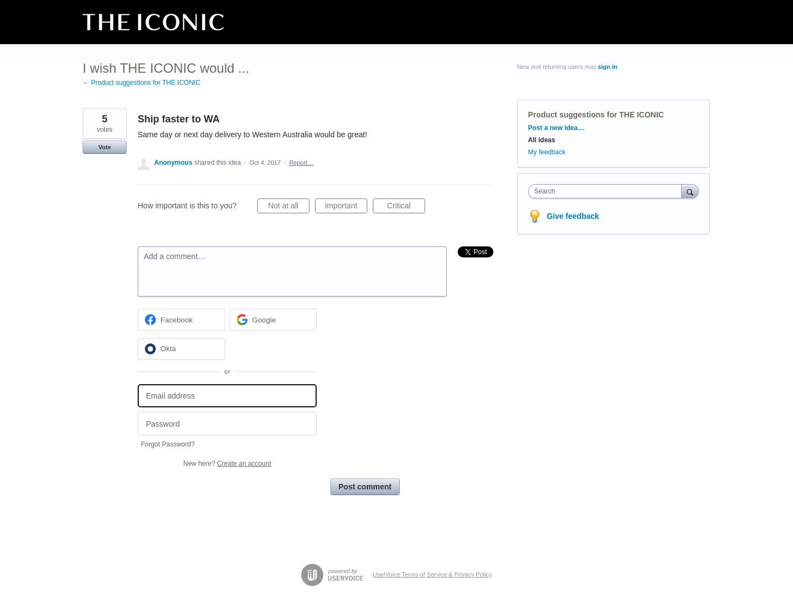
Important (346, 207)
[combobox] (608, 191)
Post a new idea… (556, 128)
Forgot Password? (167, 444)
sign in (607, 66)
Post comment (365, 486)
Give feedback (573, 216)
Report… (301, 162)
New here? (227, 463)
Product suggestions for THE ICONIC (596, 114)
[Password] (227, 423)
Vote (104, 147)
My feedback (547, 152)
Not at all (288, 207)
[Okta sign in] (181, 349)
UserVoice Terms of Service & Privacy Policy (432, 574)
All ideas (541, 140)
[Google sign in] (273, 320)
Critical (406, 207)
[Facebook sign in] (181, 320)
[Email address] (227, 396)
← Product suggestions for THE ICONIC (141, 83)
